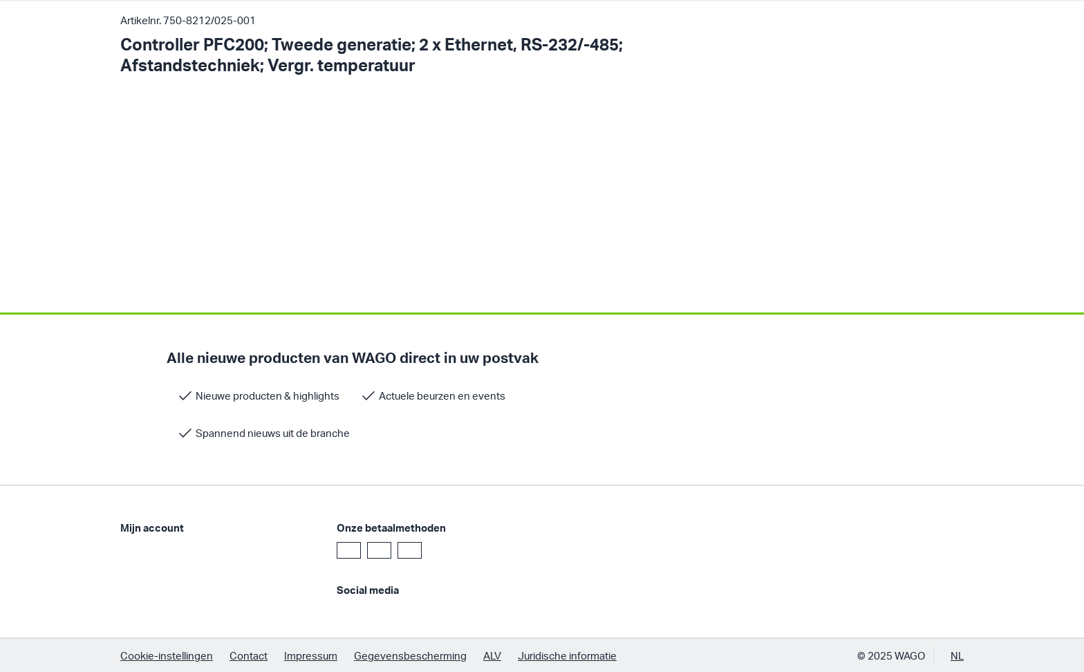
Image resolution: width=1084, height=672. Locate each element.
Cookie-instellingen (166, 655)
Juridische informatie (567, 655)
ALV (492, 655)
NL (957, 655)
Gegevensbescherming (410, 655)
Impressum (310, 655)
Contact (249, 655)
